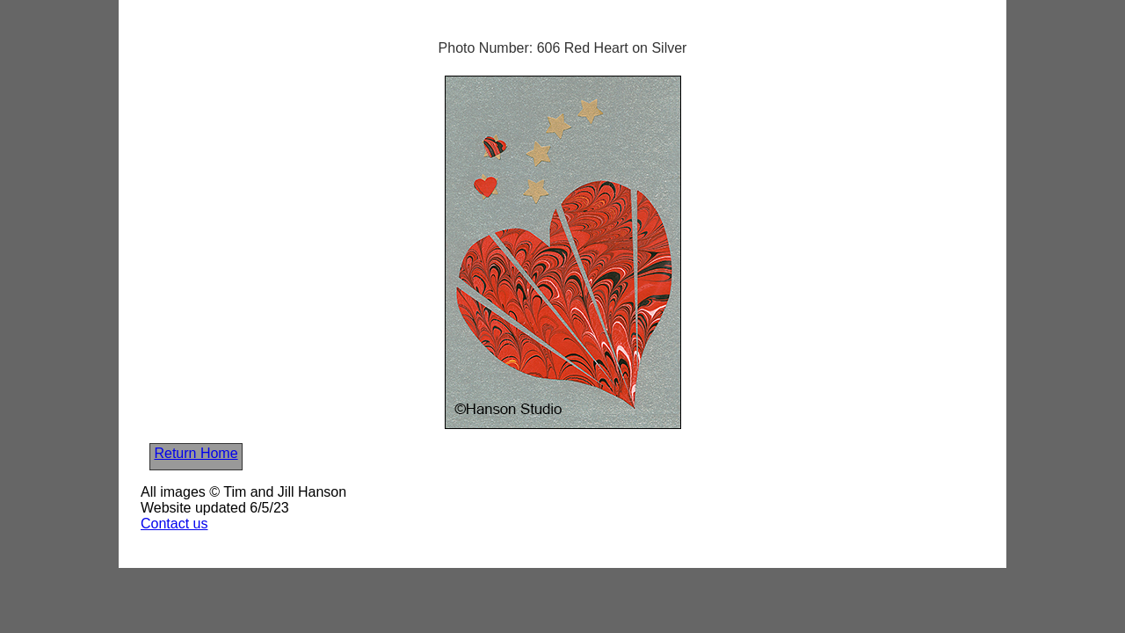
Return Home (195, 453)
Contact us (174, 523)
